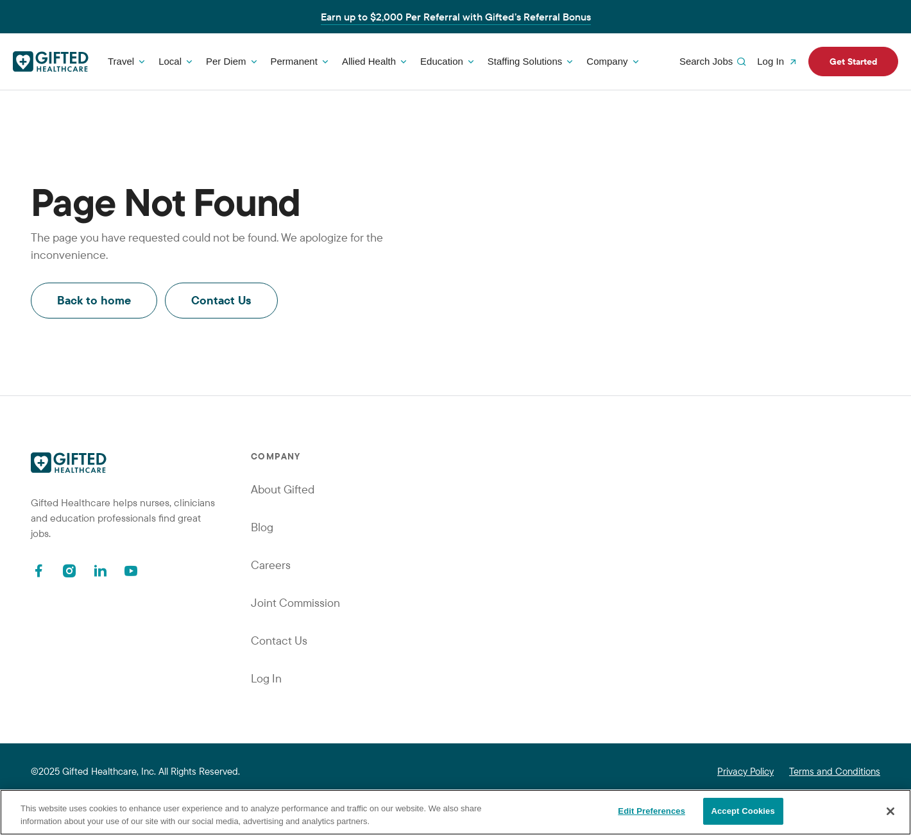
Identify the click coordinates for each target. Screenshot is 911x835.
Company (606, 61)
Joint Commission (295, 602)
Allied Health (369, 61)
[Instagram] (69, 571)
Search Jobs (713, 61)
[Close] (890, 811)
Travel (121, 61)
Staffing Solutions (525, 61)
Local (170, 61)
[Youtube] (131, 571)
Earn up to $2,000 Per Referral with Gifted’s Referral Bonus (456, 16)
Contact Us (221, 300)
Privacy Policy (745, 771)
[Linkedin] (100, 571)
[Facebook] (38, 571)
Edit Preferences (651, 811)
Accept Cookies (742, 811)
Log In (778, 61)
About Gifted (282, 489)
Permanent (294, 61)
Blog (262, 527)
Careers (271, 565)
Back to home (94, 300)
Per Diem (226, 61)
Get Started (853, 61)
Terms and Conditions (834, 771)
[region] (455, 812)
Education (441, 61)
